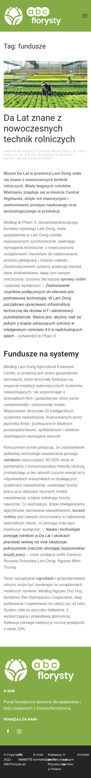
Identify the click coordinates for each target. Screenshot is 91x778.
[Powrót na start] (33, 16)
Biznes (66, 155)
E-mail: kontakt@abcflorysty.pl (38, 757)
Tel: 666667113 (23, 757)
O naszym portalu (68, 759)
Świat (9, 158)
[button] (85, 15)
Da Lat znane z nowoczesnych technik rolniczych (39, 128)
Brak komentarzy (34, 158)
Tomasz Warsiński (54, 151)
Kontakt (82, 754)
